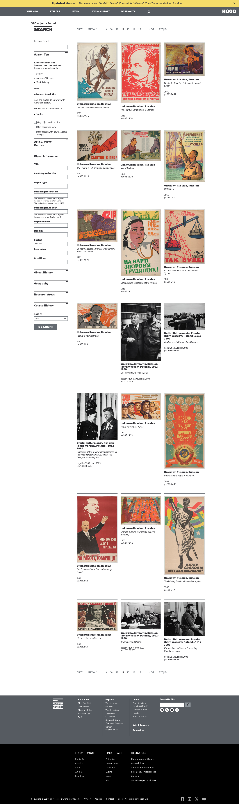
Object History (43, 272)
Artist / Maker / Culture (44, 143)
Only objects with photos (48, 122)
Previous (92, 29)
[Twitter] (196, 799)
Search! (45, 327)
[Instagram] (189, 799)
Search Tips (42, 54)
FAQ (80, 717)
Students (79, 759)
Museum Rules (85, 710)
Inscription (40, 249)
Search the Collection (110, 715)
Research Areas (44, 294)
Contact (110, 798)
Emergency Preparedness (143, 771)
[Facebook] (182, 799)
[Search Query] (172, 705)
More (36, 88)
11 (117, 29)
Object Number (42, 222)
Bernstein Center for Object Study (140, 704)
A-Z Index (110, 759)
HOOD (229, 11)
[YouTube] (204, 799)
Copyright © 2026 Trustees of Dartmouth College (55, 798)
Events (109, 771)
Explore (55, 12)
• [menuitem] (81, 798)
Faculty (136, 713)
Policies (98, 798)
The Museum (111, 703)
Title (36, 164)
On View (109, 707)
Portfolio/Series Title (45, 173)
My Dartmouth (85, 753)
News (108, 776)
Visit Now (32, 12)
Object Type (40, 183)
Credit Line (40, 258)
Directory (110, 767)
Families (79, 776)
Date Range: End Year (45, 208)
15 (140, 29)
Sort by (38, 314)
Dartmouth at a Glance (142, 759)
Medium (38, 231)
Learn (75, 12)
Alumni (78, 771)
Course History (44, 305)
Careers (135, 776)
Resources (138, 753)
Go (188, 705)
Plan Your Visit (84, 703)
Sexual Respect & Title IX (143, 780)
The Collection (112, 710)
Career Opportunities (111, 728)
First (79, 29)
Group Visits (83, 707)
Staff (77, 767)
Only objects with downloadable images (52, 133)
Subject (38, 240)
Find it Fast (114, 753)
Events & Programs (114, 723)
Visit (108, 780)
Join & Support (100, 12)
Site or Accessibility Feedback (133, 798)
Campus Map (112, 763)
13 (128, 29)
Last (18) (162, 29)
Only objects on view (46, 127)
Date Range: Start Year (46, 192)
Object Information (46, 156)
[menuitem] (86, 765)
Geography (41, 283)
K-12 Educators (140, 716)
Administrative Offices (142, 767)
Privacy (87, 798)
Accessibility (84, 714)
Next (151, 29)
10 (111, 29)
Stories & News (112, 720)
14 (134, 29)
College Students (141, 709)
